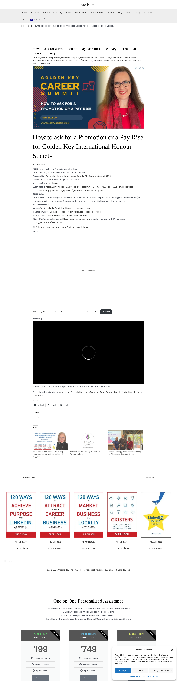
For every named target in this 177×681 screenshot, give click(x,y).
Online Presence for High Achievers (66, 211)
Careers (36, 57)
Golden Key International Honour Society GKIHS (104, 60)
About (129, 12)
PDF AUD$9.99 (21, 548)
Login (24, 19)
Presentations (97, 12)
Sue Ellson (88, 4)
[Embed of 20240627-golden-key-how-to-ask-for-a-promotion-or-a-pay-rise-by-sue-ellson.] (88, 270)
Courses (35, 12)
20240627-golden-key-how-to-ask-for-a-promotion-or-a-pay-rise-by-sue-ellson (66, 312)
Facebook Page (97, 392)
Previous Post (27, 477)
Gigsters (75, 57)
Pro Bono (51, 60)
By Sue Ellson (39, 164)
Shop (138, 12)
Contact (155, 676)
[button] (172, 650)
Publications (81, 12)
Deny (140, 670)
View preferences (161, 670)
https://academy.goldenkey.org (77, 219)
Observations (129, 57)
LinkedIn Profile (120, 392)
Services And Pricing (52, 12)
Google (109, 392)
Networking (104, 57)
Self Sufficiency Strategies (59, 215)
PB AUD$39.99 (21, 542)
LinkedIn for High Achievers (59, 208)
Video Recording (82, 208)
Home (24, 12)
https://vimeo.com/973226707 (47, 222)
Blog (120, 12)
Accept (123, 670)
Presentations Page (80, 392)
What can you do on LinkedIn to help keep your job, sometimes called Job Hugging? (48, 454)
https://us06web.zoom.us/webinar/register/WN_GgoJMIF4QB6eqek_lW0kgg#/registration (89, 186)
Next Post (151, 477)
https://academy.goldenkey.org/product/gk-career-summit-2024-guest (68, 190)
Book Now (40, 678)
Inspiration (85, 57)
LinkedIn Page (134, 392)
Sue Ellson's (60, 570)
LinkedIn (95, 57)
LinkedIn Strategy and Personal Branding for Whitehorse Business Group (124, 452)
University (61, 60)
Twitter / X (38, 395)
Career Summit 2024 (101, 176)
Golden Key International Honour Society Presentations (62, 227)
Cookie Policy (135, 676)
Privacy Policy (146, 676)
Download (106, 312)
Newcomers (117, 57)
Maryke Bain (53, 183)
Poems (111, 12)
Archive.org (64, 392)
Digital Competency (50, 57)
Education (66, 57)
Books (68, 12)
